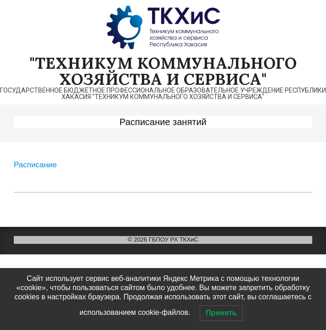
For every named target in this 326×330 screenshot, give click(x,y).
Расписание (35, 164)
